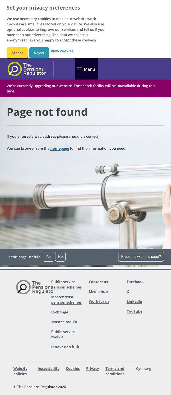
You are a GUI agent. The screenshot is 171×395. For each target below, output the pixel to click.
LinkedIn (134, 301)
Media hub (98, 291)
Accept (17, 52)
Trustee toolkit (64, 321)
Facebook (135, 281)
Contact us (98, 281)
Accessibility (48, 368)
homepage (59, 148)
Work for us (99, 301)
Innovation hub (65, 346)
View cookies (62, 51)
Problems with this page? (141, 256)
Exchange (59, 312)
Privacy (92, 368)
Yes (48, 256)
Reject (39, 52)
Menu (89, 69)
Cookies (73, 368)
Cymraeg (143, 368)
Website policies (20, 371)
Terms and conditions (115, 371)
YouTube (134, 311)
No (60, 256)
